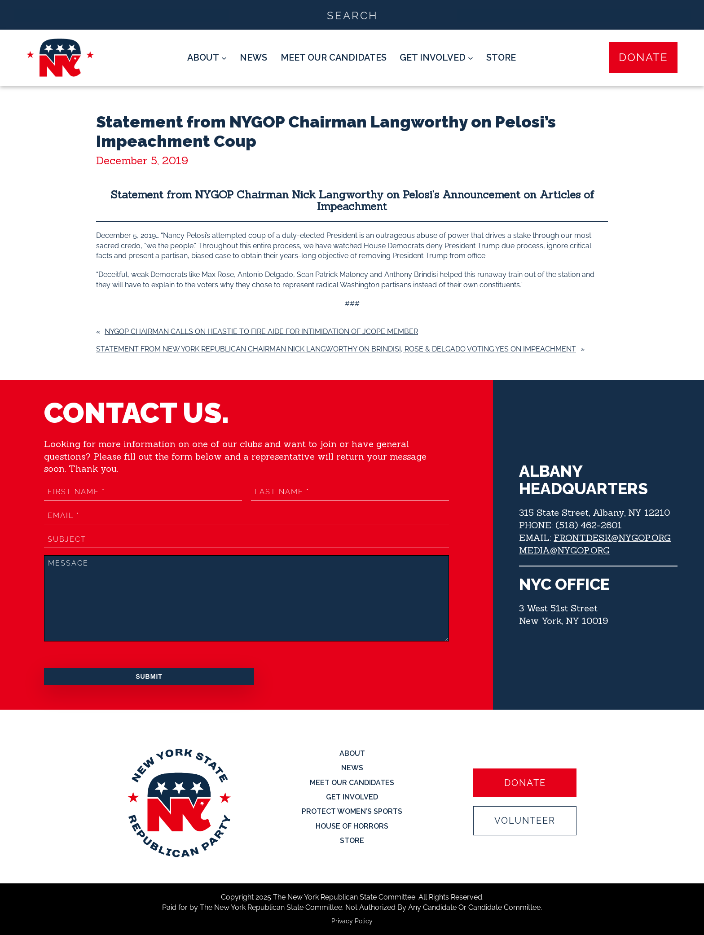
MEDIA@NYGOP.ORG (564, 550)
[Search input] (352, 15)
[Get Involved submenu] (436, 58)
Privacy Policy (352, 921)
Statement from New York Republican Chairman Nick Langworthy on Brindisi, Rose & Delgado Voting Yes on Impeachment (336, 349)
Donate (643, 57)
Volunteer (524, 821)
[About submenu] (207, 58)
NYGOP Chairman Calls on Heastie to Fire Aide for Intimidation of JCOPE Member (261, 331)
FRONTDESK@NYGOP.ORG (612, 537)
